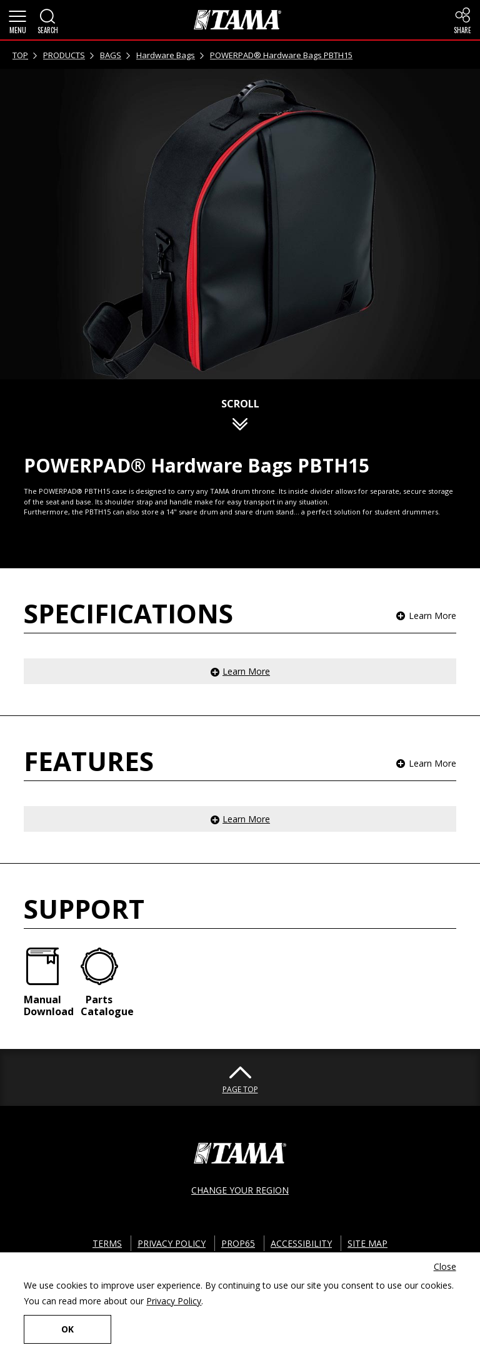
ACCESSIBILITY (301, 1243)
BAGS (110, 55)
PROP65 (238, 1243)
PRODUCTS (64, 55)
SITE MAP (368, 1243)
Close (445, 1266)
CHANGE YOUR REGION (240, 1190)
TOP (20, 55)
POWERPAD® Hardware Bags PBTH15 (281, 55)
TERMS (107, 1243)
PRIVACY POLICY (172, 1243)
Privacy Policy (173, 1301)
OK (67, 1329)
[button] (17, 20)
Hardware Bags (165, 55)
